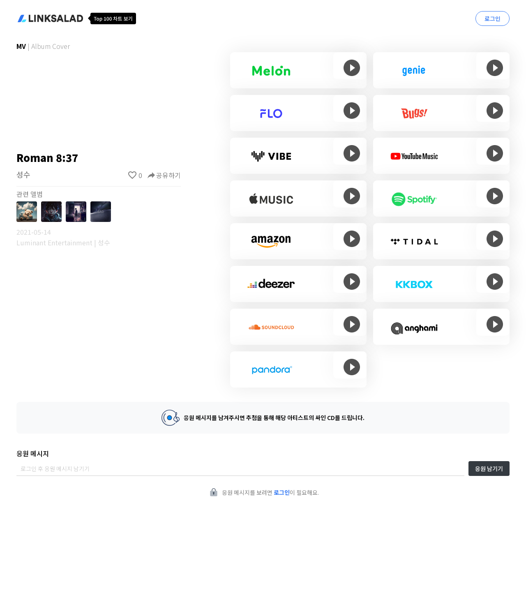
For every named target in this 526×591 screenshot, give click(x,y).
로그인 (492, 18)
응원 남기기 (489, 468)
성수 (23, 174)
